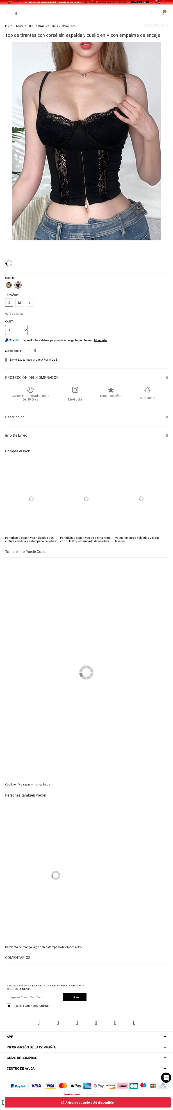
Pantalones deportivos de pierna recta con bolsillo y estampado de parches (85, 539)
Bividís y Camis (48, 26)
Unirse (75, 997)
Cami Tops (69, 26)
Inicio (8, 26)
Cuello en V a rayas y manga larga (27, 784)
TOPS (30, 26)
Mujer (19, 26)
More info (100, 340)
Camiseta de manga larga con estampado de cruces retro (43, 947)
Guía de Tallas (14, 313)
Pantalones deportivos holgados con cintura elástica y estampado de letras (30, 539)
